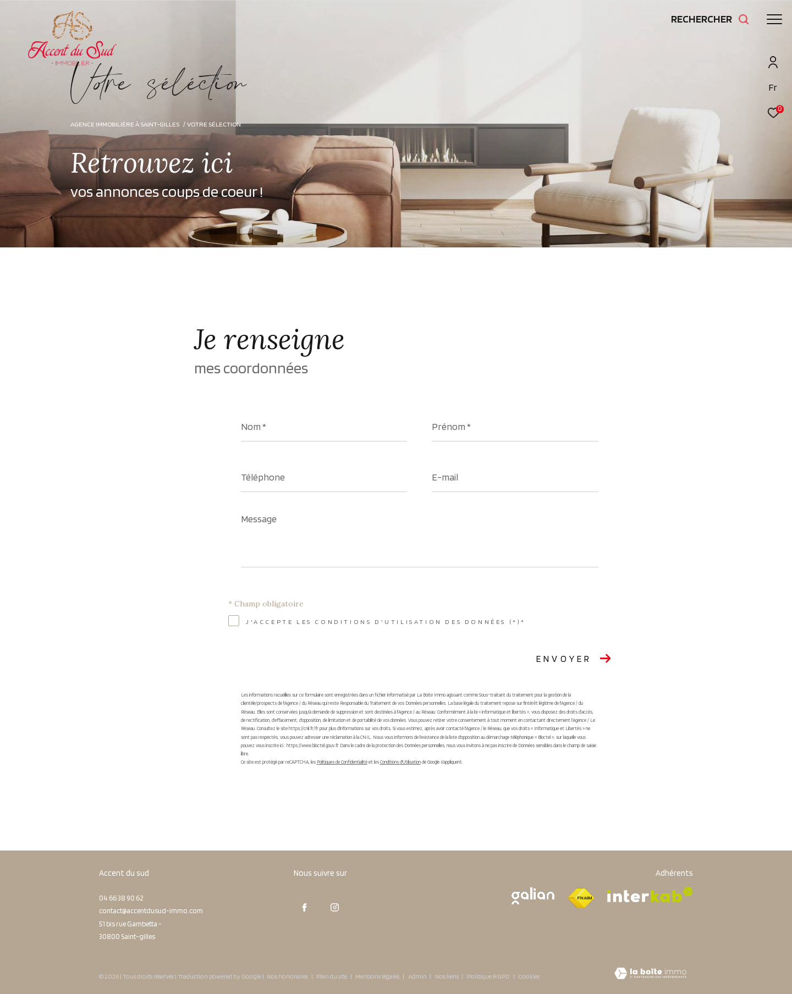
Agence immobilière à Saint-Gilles (124, 124)
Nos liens (447, 976)
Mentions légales (377, 976)
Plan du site (332, 976)
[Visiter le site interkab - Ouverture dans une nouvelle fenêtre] (650, 894)
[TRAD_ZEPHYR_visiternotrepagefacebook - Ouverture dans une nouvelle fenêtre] (305, 908)
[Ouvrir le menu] (774, 19)
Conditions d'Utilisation (400, 762)
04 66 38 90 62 (121, 898)
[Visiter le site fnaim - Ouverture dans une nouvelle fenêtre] (581, 898)
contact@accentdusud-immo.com (151, 911)
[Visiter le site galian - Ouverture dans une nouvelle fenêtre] (533, 895)
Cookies (529, 976)
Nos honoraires (287, 976)
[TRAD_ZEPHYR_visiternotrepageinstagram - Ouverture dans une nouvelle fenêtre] (335, 908)
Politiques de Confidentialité (342, 762)
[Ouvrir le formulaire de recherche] (710, 19)
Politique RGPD (488, 976)
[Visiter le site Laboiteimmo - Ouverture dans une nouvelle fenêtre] (650, 974)
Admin (418, 976)
